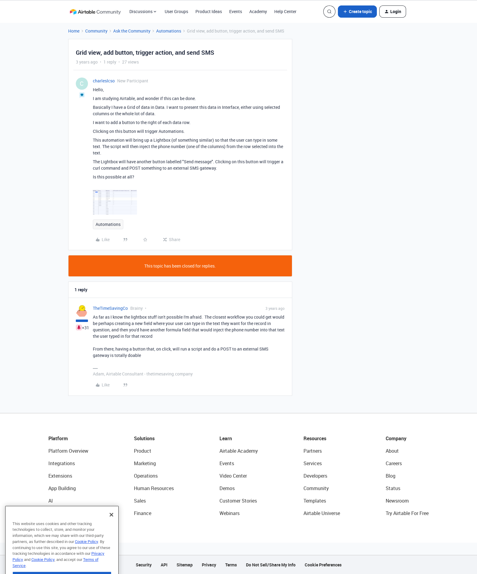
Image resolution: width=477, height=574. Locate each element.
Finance (142, 513)
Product (142, 451)
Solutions (144, 438)
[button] (357, 11)
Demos (227, 488)
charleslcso (104, 81)
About (392, 451)
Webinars (229, 513)
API (164, 565)
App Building (62, 488)
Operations (146, 475)
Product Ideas (208, 11)
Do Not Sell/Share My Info (271, 565)
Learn (225, 438)
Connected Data (66, 513)
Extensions (60, 475)
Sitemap (185, 565)
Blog (390, 475)
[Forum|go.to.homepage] (95, 11)
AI (50, 500)
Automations (168, 31)
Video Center (233, 475)
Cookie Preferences (323, 565)
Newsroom (397, 500)
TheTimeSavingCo (110, 308)
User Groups (176, 11)
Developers (315, 475)
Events (235, 11)
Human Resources (154, 488)
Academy (258, 11)
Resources (314, 438)
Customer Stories (238, 500)
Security (144, 565)
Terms (231, 565)
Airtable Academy (238, 451)
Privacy (209, 565)
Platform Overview (68, 451)
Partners (312, 451)
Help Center (285, 11)
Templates (314, 500)
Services (312, 463)
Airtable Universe (321, 513)
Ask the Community (131, 31)
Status (393, 488)
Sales (140, 500)
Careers (394, 463)
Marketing (145, 463)
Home (73, 31)
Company (396, 438)
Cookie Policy (86, 551)
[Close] (111, 524)
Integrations (61, 463)
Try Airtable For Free (407, 513)
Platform (58, 438)
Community (96, 31)
